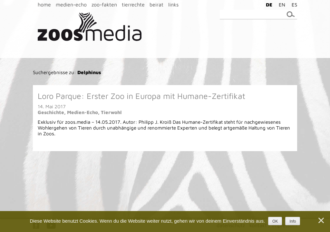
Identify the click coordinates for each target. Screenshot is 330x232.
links (173, 4)
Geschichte (51, 112)
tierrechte (133, 4)
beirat (156, 4)
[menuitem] (267, 4)
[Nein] (320, 220)
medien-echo (71, 4)
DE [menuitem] (269, 4)
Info (292, 221)
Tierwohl (111, 112)
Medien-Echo (82, 112)
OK (275, 221)
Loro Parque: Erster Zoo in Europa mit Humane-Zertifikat (141, 96)
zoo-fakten (104, 4)
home (44, 4)
